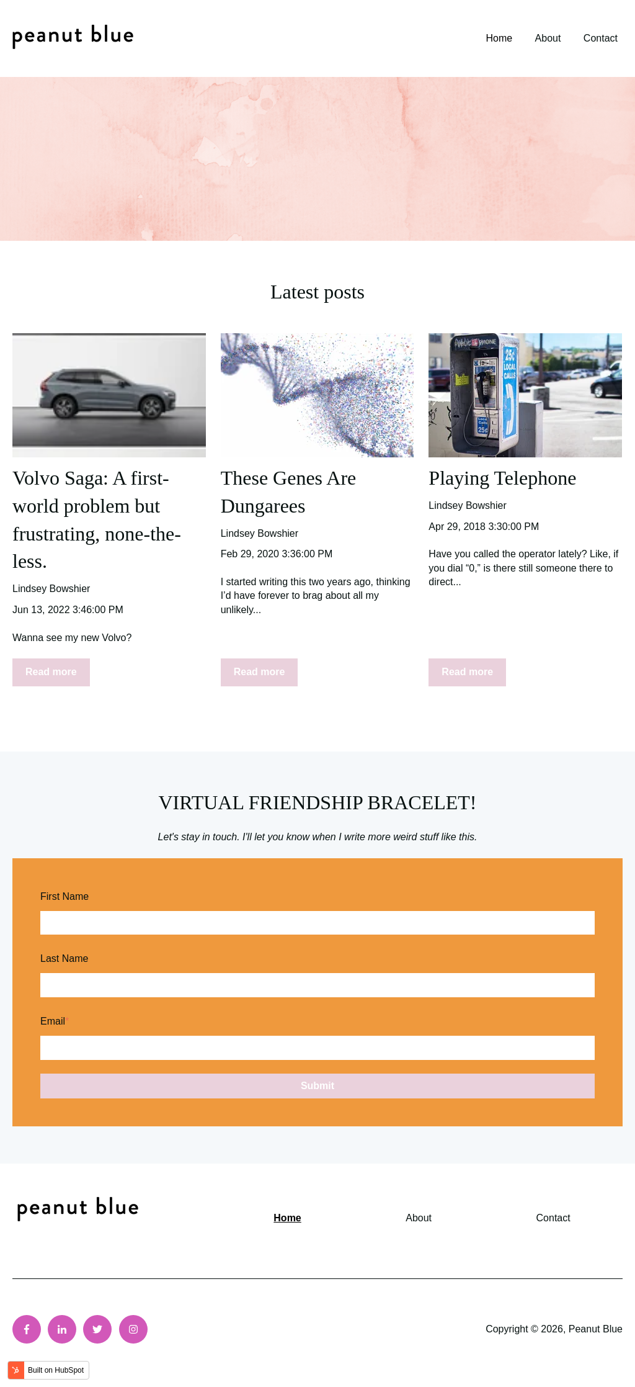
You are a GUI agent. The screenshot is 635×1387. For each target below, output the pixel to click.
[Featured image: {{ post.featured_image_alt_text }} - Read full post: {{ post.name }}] (109, 395)
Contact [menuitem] (553, 1218)
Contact (601, 38)
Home (499, 38)
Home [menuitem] (287, 1218)
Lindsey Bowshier (51, 588)
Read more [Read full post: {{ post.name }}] (51, 672)
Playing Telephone (502, 478)
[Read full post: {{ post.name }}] (317, 395)
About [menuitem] (419, 1218)
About (548, 38)
